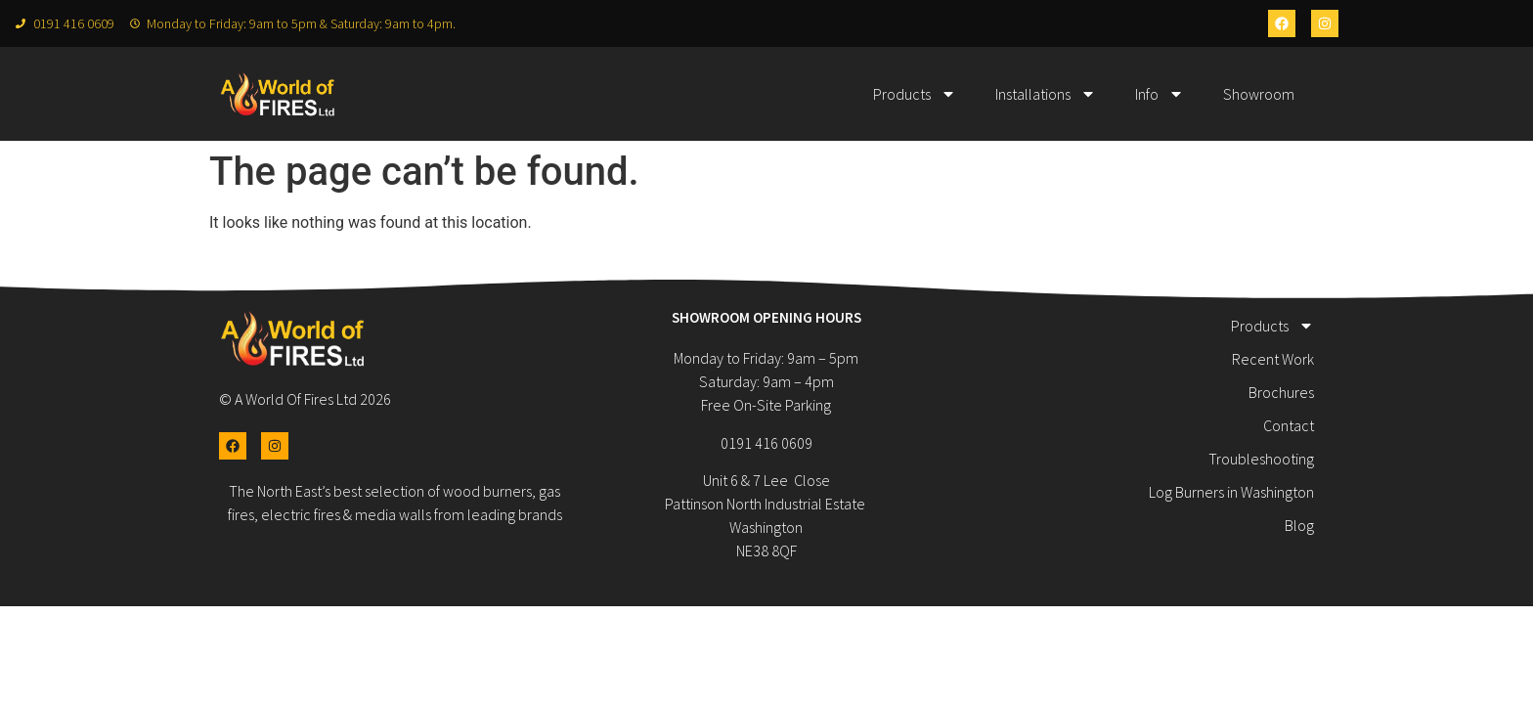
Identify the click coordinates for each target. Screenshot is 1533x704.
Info (1159, 93)
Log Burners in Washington (1231, 492)
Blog (1299, 525)
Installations (1045, 93)
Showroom (1258, 94)
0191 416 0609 (766, 443)
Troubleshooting (1261, 458)
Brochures (1281, 392)
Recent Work (1273, 359)
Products (914, 93)
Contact (1288, 425)
